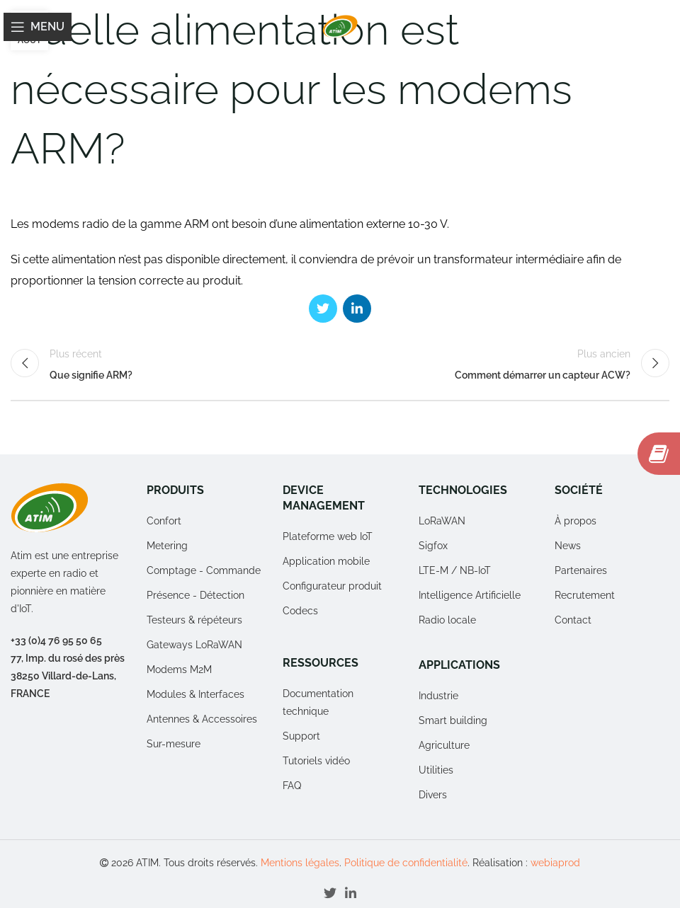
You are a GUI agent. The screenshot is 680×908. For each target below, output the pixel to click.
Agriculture (444, 745)
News (568, 545)
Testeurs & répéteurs (194, 620)
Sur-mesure (173, 743)
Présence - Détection (195, 595)
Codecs (300, 610)
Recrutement (585, 595)
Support (301, 736)
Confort (164, 521)
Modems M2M (179, 669)
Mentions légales (300, 862)
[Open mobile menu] (38, 27)
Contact (573, 620)
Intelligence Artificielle (470, 595)
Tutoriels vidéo (316, 760)
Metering (167, 545)
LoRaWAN (442, 521)
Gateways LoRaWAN (194, 644)
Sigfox (433, 545)
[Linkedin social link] (357, 308)
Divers (433, 794)
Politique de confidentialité (406, 862)
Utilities (436, 770)
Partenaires (581, 570)
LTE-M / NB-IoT (455, 570)
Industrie (438, 695)
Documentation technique (318, 702)
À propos (575, 521)
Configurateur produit (332, 586)
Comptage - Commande (204, 570)
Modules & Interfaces (195, 694)
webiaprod (555, 862)
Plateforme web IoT (328, 536)
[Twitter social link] (323, 308)
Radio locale (447, 620)
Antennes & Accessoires (202, 719)
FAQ (292, 785)
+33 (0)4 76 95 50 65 (56, 640)
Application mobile (326, 561)
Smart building (453, 720)
